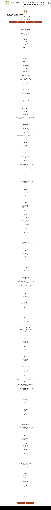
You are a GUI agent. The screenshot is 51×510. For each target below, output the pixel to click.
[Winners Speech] (38, 22)
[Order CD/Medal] (21, 503)
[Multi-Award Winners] (21, 22)
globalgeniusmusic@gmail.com (9, 507)
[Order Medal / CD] (13, 22)
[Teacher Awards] (30, 22)
